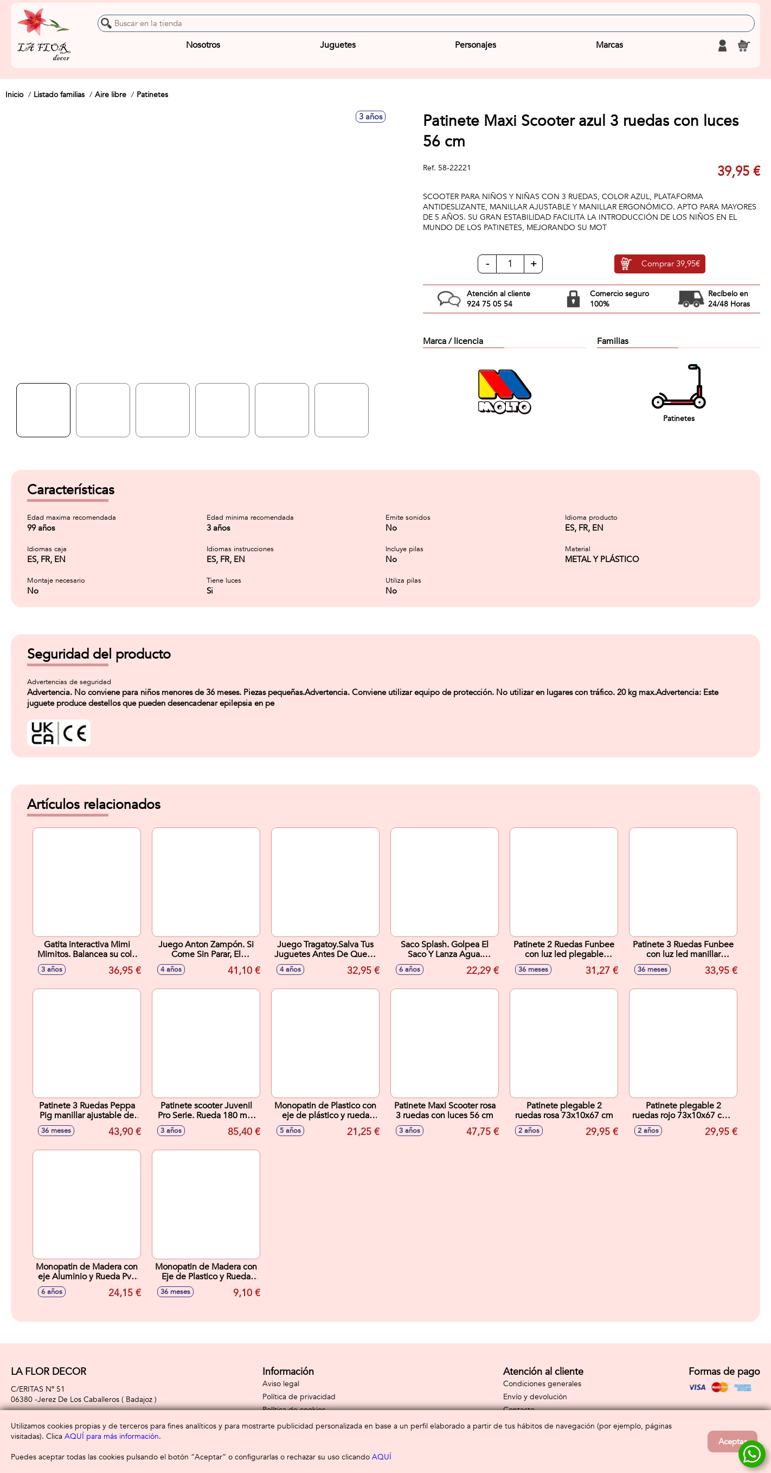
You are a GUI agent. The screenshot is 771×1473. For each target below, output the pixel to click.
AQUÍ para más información (112, 1436)
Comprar (670, 264)
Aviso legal (280, 1384)
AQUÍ (381, 1457)
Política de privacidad (299, 1397)
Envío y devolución (535, 1397)
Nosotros (203, 46)
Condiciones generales (542, 1384)
